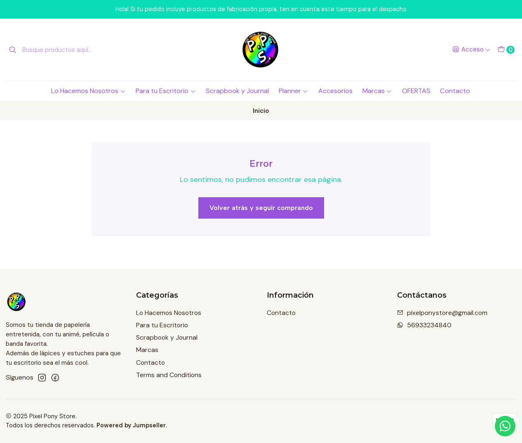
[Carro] (505, 50)
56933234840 (424, 325)
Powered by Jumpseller (131, 425)
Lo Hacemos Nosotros (88, 90)
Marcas (377, 90)
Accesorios (335, 90)
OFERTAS (416, 90)
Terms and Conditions (169, 375)
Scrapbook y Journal (237, 90)
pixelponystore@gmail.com (442, 312)
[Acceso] (471, 49)
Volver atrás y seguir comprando (261, 208)
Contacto (455, 90)
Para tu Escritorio (166, 90)
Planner (293, 90)
